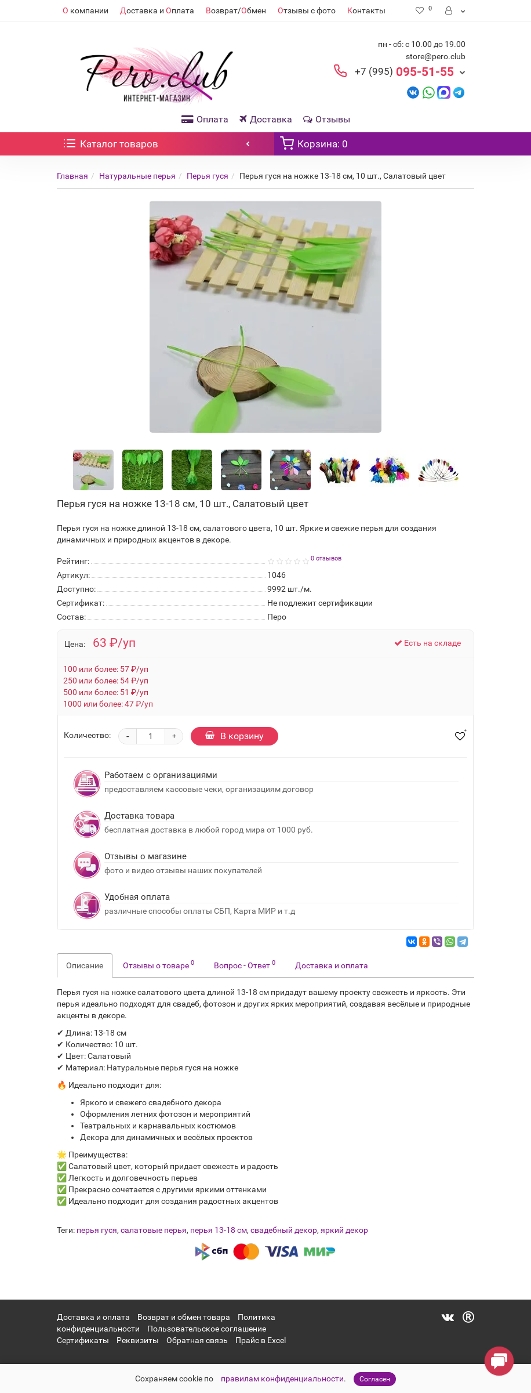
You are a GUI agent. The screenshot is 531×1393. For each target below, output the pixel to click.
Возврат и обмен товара (183, 1317)
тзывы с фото (307, 10)
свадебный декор (283, 1230)
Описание (84, 965)
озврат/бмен (236, 10)
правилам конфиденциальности (282, 1378)
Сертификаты (83, 1340)
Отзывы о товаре (158, 964)
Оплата (204, 119)
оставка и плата (157, 10)
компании (85, 10)
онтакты (366, 10)
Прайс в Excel (260, 1340)
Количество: (87, 735)
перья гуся (97, 1230)
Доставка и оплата (331, 965)
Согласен (374, 1379)
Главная (72, 175)
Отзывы (326, 119)
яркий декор (344, 1230)
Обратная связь (197, 1340)
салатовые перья (154, 1230)
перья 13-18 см (218, 1230)
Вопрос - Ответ (244, 964)
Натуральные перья (137, 175)
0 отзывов (326, 558)
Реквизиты (138, 1340)
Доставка (265, 119)
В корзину (234, 735)
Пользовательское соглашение (206, 1328)
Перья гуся (207, 175)
